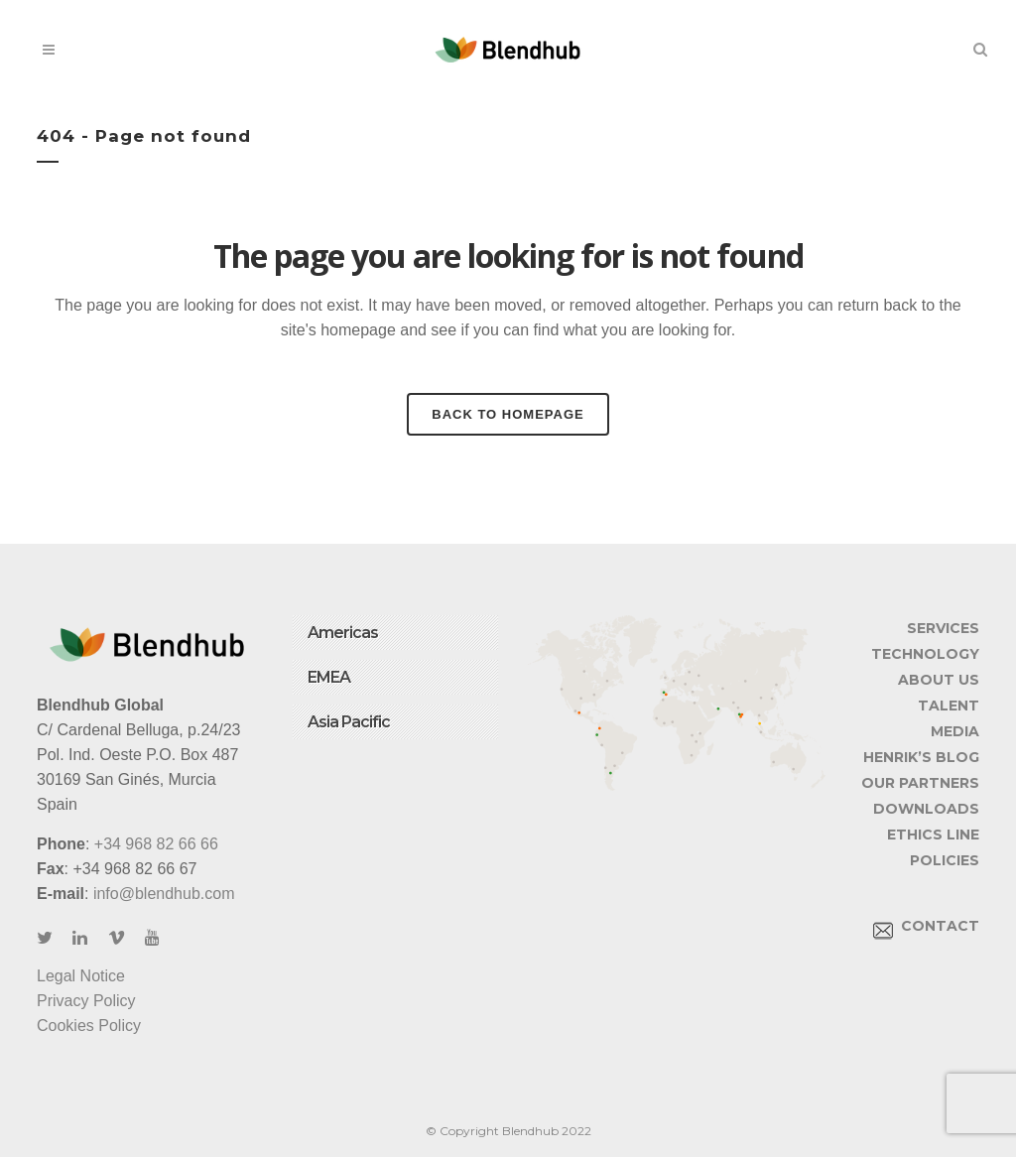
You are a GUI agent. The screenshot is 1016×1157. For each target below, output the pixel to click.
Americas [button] (343, 632)
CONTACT (926, 926)
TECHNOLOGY (925, 654)
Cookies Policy (89, 1025)
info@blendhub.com (164, 893)
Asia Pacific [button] (349, 721)
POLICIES (944, 860)
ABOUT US (938, 680)
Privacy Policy (86, 1000)
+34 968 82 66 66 (156, 844)
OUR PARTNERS (920, 783)
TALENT (948, 705)
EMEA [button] (329, 677)
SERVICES (943, 628)
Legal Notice (81, 975)
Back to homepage (507, 414)
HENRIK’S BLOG (921, 757)
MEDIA (955, 731)
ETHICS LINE (933, 834)
